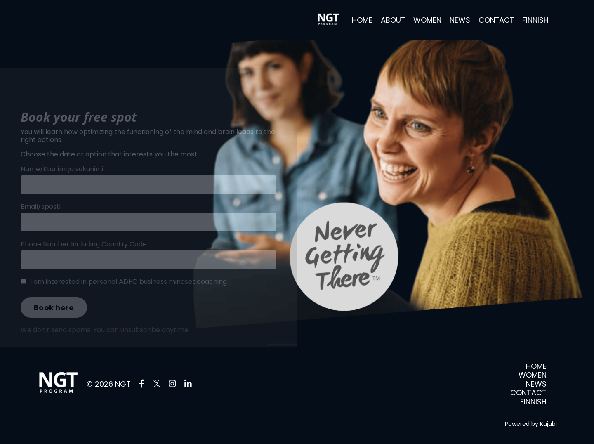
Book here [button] (54, 317)
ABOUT (392, 20)
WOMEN (426, 20)
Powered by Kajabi (531, 424)
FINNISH (535, 20)
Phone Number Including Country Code (84, 253)
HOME (361, 20)
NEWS (459, 20)
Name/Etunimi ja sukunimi (62, 178)
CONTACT (496, 20)
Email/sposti (41, 216)
